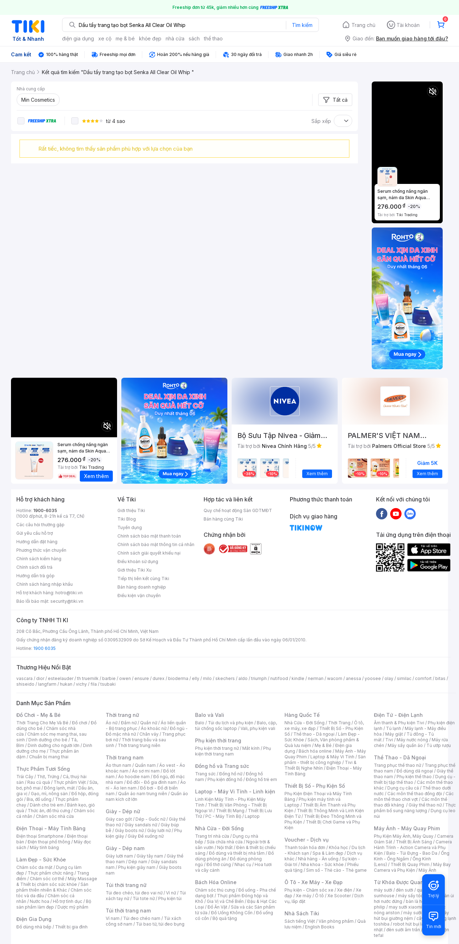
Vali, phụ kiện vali (257, 728)
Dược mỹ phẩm (72, 907)
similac (404, 678)
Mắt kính (251, 748)
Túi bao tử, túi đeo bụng (160, 924)
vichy (81, 684)
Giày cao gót (119, 819)
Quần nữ (148, 722)
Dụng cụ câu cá (403, 788)
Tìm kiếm (302, 25)
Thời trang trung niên (139, 745)
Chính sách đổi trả (34, 567)
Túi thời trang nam (128, 911)
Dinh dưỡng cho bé (47, 739)
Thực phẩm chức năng (50, 873)
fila (93, 684)
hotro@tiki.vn (69, 592)
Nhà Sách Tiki (301, 913)
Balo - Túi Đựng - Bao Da (411, 853)
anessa (353, 678)
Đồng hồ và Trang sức (222, 766)
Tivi (389, 739)
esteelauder (60, 678)
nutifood (279, 678)
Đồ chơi (79, 722)
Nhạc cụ (242, 864)
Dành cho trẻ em (46, 805)
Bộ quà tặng (224, 918)
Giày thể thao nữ (425, 805)
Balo (199, 722)
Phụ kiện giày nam (136, 867)
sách (194, 38)
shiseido (25, 684)
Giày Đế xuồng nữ (146, 836)
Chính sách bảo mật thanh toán (149, 536)
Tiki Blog (126, 519)
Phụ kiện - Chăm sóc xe (308, 890)
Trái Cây (24, 776)
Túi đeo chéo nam (141, 918)
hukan (66, 684)
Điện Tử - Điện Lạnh (398, 715)
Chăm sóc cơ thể (47, 878)
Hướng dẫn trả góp (35, 575)
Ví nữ (171, 892)
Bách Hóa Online (216, 882)
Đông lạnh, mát (59, 788)
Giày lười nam (119, 856)
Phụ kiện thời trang (218, 740)
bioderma (178, 678)
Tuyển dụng (129, 527)
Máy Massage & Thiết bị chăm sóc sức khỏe (56, 881)
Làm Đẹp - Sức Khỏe (41, 859)
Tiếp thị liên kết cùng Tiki (143, 578)
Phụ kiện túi (170, 898)
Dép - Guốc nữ (150, 819)
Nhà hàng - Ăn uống (318, 858)
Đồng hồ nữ (230, 773)
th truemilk (88, 678)
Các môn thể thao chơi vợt (414, 796)
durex (159, 678)
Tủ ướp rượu (438, 745)
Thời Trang (339, 722)
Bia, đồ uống (39, 799)
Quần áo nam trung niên (142, 793)
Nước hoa (39, 901)
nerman (315, 678)
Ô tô (319, 895)
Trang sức (205, 773)
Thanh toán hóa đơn (304, 847)
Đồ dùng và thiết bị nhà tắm (237, 853)
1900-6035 (45, 510)
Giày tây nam (150, 856)
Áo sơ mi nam (146, 771)
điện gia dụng (78, 38)
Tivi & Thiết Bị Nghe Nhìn (320, 765)
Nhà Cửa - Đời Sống (219, 828)
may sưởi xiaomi (405, 907)
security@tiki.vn (66, 601)
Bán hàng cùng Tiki (223, 519)
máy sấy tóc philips (418, 895)
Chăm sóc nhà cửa (55, 816)
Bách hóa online (315, 751)
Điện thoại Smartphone (39, 836)
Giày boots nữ (129, 830)
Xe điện (344, 890)
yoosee (373, 678)
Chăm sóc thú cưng (215, 890)
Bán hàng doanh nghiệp (141, 587)
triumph (259, 678)
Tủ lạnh (393, 728)
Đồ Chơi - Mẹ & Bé (38, 715)
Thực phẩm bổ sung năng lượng (415, 807)
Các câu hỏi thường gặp (40, 524)
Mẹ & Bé (323, 745)
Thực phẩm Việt (70, 782)
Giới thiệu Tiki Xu (134, 570)
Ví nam (113, 918)
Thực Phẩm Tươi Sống (43, 769)
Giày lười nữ (159, 830)
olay (389, 678)
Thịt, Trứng (48, 776)
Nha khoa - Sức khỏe (322, 864)
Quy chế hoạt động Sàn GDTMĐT (238, 510)
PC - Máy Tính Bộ (223, 816)
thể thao (213, 38)
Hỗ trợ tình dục (67, 901)
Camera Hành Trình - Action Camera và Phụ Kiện (413, 847)
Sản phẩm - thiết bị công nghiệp (325, 759)
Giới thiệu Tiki (131, 510)
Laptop (252, 816)
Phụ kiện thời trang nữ (217, 748)
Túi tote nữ (144, 898)
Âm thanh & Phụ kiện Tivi (399, 722)
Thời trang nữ (122, 715)
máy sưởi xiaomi (420, 912)
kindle (298, 678)
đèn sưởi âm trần (403, 929)
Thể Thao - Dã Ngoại (400, 757)
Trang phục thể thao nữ (397, 765)
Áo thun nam (118, 765)
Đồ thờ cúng (218, 864)
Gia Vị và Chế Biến (225, 901)
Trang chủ (363, 25)
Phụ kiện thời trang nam (233, 751)
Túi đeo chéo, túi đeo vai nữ (134, 892)
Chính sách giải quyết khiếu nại (149, 553)
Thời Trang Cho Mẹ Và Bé (42, 722)
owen (125, 678)
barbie (109, 678)
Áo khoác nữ (153, 728)
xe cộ (104, 38)
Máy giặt (394, 734)
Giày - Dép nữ (123, 811)
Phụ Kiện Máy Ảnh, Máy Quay (403, 836)
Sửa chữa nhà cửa (225, 841)
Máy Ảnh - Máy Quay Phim (407, 828)
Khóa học (338, 847)
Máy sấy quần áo (405, 745)
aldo (243, 678)
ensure (141, 678)
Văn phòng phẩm (336, 921)
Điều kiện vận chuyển (139, 595)
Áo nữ (111, 722)
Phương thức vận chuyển (41, 550)
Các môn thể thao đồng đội (414, 793)
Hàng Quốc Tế (302, 715)
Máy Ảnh (427, 870)
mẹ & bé (125, 38)
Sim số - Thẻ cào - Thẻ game (336, 870)
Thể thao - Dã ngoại (313, 734)
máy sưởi (383, 890)
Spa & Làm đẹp (328, 853)
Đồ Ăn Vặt (217, 907)
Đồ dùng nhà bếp (33, 926)
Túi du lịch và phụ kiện (230, 722)
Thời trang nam (124, 757)
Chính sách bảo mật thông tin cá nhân (155, 544)
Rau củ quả (38, 782)
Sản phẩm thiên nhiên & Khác (52, 887)
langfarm (47, 684)
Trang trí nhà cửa (212, 836)
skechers (225, 678)
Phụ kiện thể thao (414, 776)
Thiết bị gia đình (71, 926)
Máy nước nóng (412, 739)
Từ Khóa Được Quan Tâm (405, 882)
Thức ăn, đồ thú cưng (49, 810)
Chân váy (149, 734)
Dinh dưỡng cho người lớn (53, 745)
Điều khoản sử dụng (137, 561)
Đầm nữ (129, 722)
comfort (423, 678)
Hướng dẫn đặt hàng (36, 541)
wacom (334, 678)
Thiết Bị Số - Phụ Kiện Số (314, 786)
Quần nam (145, 765)
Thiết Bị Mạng (230, 810)
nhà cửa (175, 38)
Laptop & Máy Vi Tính (332, 756)
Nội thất (225, 847)
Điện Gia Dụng (33, 919)
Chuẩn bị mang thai (48, 756)
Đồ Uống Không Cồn (232, 912)
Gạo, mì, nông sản (49, 793)
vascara (24, 678)
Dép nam (137, 861)
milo (207, 678)
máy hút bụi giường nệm (411, 915)
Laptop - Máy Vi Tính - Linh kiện (235, 791)
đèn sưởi (404, 890)
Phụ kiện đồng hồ (225, 779)
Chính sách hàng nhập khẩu (44, 584)
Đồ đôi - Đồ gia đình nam (152, 782)
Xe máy (303, 895)
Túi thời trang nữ (126, 885)
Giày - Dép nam (125, 848)
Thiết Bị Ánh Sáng (414, 841)
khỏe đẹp (150, 38)
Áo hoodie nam (134, 776)
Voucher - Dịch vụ (306, 840)
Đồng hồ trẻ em (261, 779)
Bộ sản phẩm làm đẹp (53, 904)
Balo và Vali (209, 715)
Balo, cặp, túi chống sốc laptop (236, 725)
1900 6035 (44, 648)
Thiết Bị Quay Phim (410, 864)
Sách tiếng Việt (299, 921)
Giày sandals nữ (141, 824)
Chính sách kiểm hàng (38, 558)
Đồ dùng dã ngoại (415, 771)
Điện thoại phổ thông (49, 841)
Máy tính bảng (44, 847)
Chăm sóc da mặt (34, 867)
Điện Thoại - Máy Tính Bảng (50, 828)
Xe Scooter (339, 895)
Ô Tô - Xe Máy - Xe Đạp (313, 882)
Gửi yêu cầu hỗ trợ (34, 533)
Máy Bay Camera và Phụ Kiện (412, 867)
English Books (319, 926)
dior (40, 678)
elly (195, 678)
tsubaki (108, 684)
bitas (440, 678)
